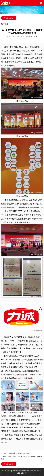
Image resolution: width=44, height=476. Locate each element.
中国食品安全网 (31, 36)
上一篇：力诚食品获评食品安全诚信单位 (16, 453)
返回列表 (9, 18)
